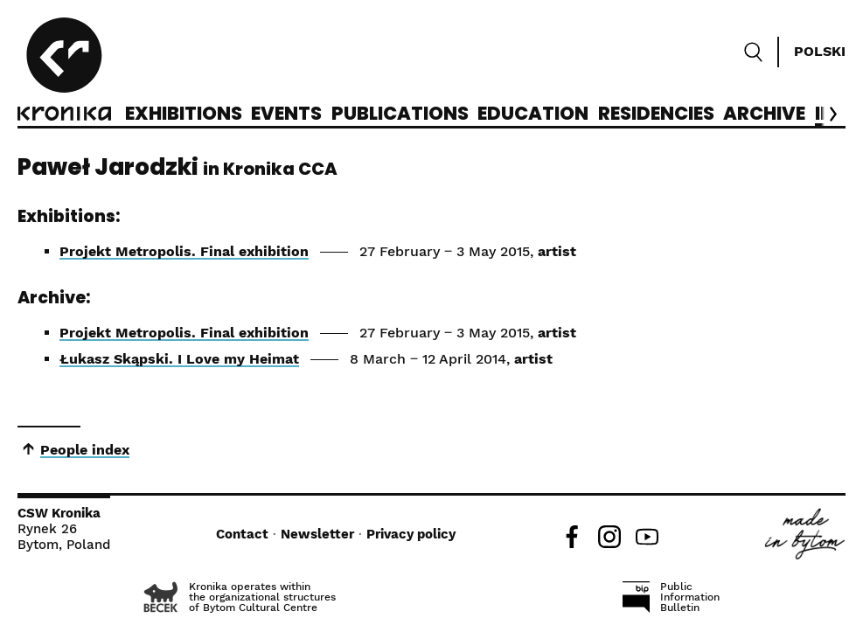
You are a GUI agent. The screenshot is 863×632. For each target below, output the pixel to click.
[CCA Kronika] (64, 71)
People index (84, 449)
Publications (400, 114)
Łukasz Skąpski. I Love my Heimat (179, 359)
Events (286, 114)
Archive (764, 114)
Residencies (656, 114)
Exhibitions (183, 114)
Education (532, 114)
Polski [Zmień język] (820, 51)
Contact (242, 534)
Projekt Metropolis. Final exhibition (184, 251)
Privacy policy (411, 534)
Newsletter (317, 534)
